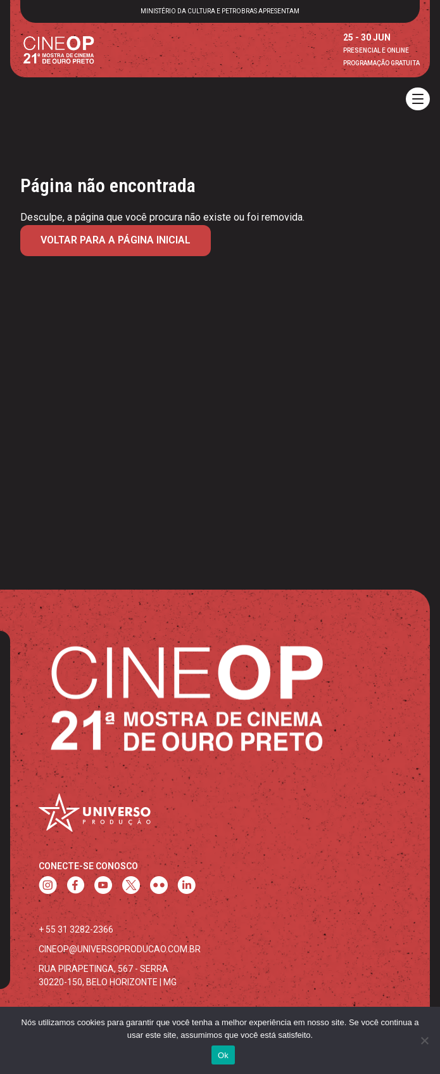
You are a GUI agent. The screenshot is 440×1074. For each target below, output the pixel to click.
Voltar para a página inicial (116, 240)
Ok (223, 1055)
